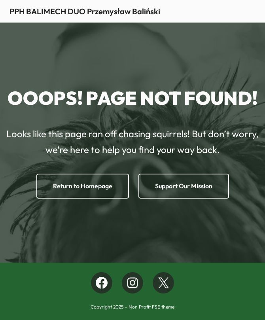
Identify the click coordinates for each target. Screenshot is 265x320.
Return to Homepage (82, 186)
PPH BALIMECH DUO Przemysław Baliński (84, 11)
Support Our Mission (183, 186)
